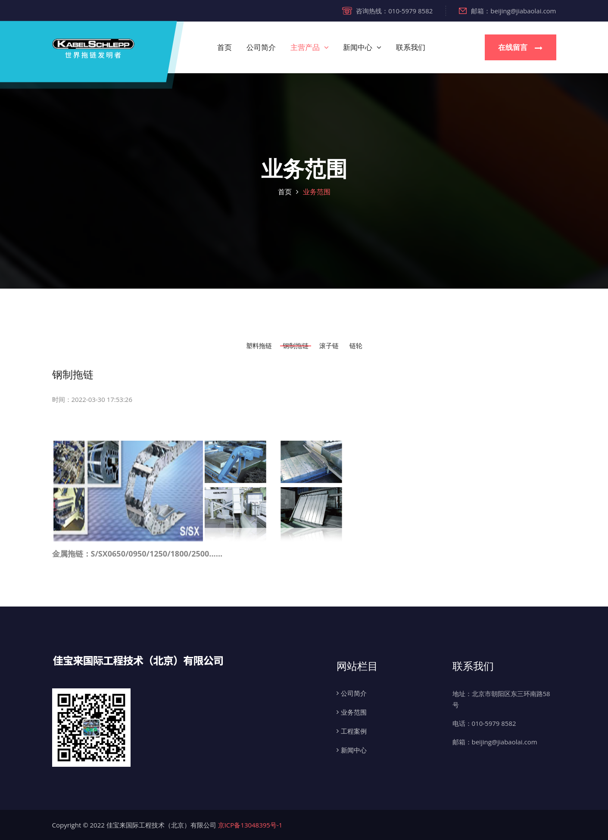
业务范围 (317, 191)
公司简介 (261, 47)
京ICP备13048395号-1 (250, 825)
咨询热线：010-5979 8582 (387, 10)
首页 (224, 47)
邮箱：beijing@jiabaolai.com (507, 10)
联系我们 (410, 47)
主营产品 (305, 47)
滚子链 (329, 346)
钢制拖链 (296, 346)
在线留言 (520, 47)
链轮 (355, 346)
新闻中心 (357, 47)
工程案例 (354, 731)
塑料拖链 (259, 346)
